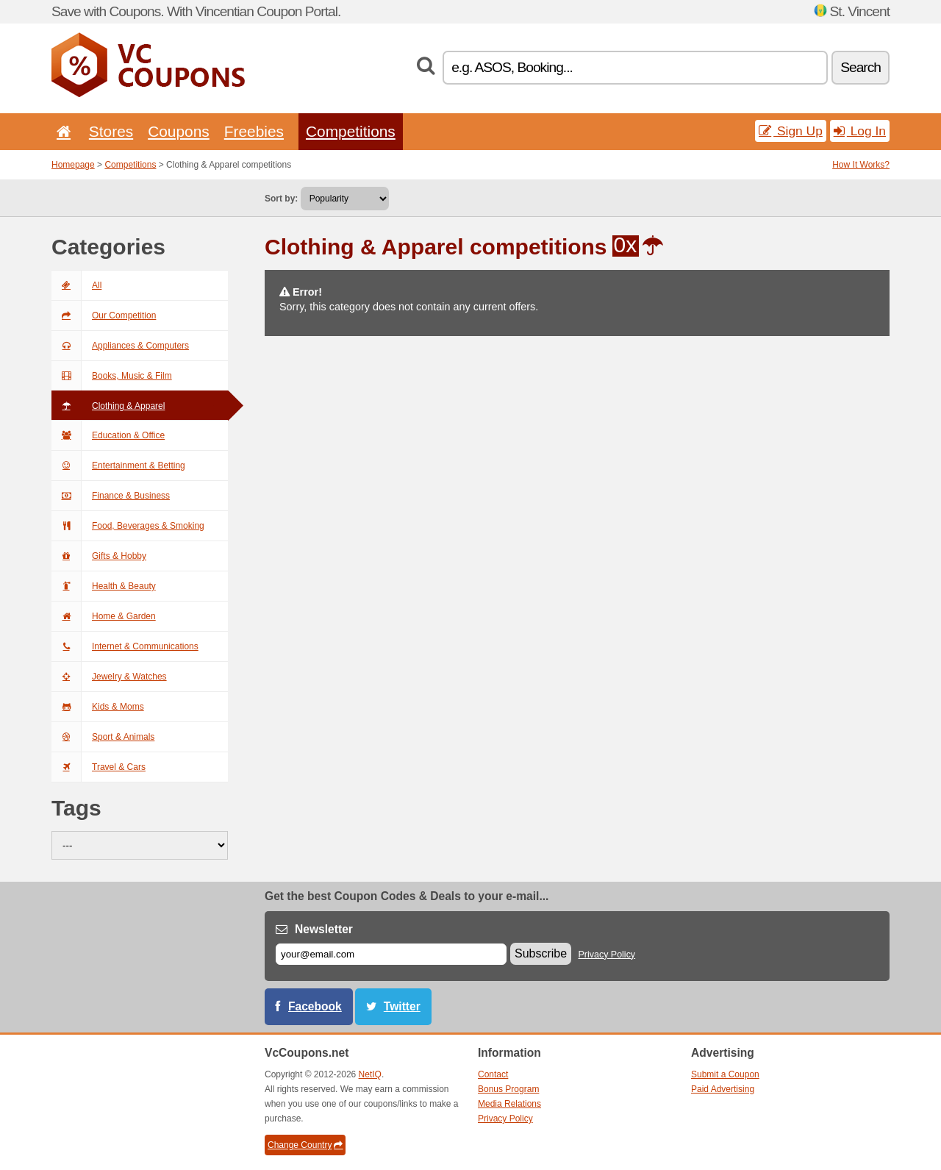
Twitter (402, 1006)
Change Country (305, 1145)
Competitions (351, 131)
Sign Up (791, 131)
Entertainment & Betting (118, 465)
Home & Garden (103, 616)
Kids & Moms (97, 706)
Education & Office (108, 435)
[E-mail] (391, 954)
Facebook (315, 1006)
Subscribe (541, 953)
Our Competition (103, 315)
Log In (860, 131)
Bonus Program (508, 1089)
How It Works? (861, 165)
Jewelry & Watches (109, 676)
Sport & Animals (102, 737)
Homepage (73, 165)
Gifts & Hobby (98, 556)
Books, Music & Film (111, 375)
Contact (493, 1074)
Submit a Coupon (725, 1074)
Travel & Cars (98, 767)
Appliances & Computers (120, 345)
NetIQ (370, 1074)
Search (860, 67)
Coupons (179, 131)
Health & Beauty (103, 586)
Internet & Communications (124, 646)
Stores (111, 131)
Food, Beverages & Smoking (127, 526)
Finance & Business (110, 495)
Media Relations (509, 1104)
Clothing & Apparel (108, 406)
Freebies (254, 131)
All (76, 285)
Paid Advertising (722, 1089)
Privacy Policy (607, 954)
